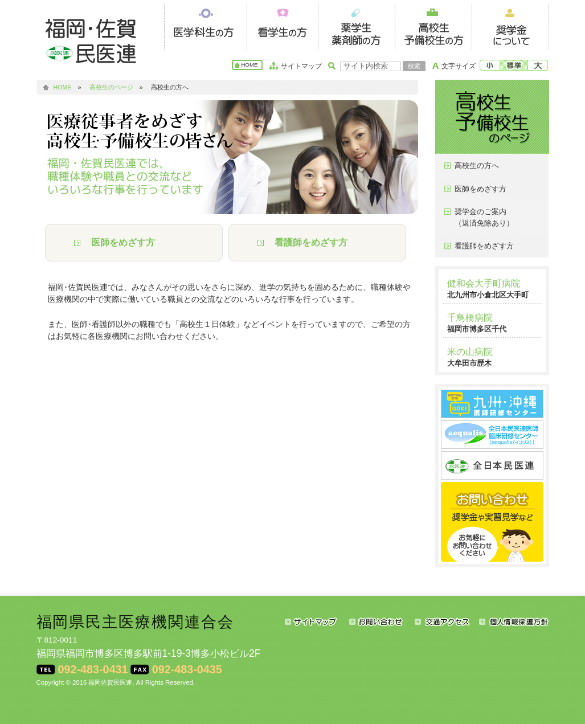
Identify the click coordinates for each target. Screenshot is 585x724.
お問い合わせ (382, 621)
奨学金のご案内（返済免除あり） (484, 217)
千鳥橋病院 (470, 317)
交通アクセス (447, 621)
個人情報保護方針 (514, 621)
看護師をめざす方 (311, 242)
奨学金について (510, 25)
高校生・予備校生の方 (433, 25)
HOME (250, 65)
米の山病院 (470, 352)
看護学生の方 (282, 25)
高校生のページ (111, 87)
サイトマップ (301, 66)
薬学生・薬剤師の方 (356, 25)
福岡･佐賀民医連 (93, 39)
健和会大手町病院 (483, 283)
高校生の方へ (477, 165)
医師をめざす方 (123, 242)
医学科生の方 (205, 25)
